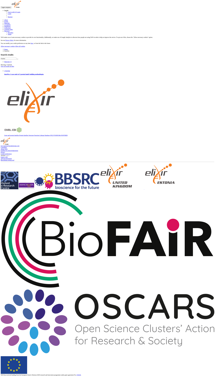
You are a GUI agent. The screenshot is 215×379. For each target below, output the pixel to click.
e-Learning (7, 24)
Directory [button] (7, 31)
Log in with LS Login (14, 12)
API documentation (6, 158)
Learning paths (8, 29)
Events (6, 21)
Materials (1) (8, 62)
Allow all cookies (20, 46)
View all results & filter (7, 66)
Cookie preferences (6, 154)
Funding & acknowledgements (9, 150)
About (6, 20)
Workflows (7, 26)
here (32, 43)
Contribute (4, 147)
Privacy (3, 152)
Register (10, 17)
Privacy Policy (9, 40)
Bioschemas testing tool (7, 160)
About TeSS (4, 149)
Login (9, 13)
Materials (7, 23)
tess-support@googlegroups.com (10, 146)
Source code (4, 157)
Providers (10, 32)
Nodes (9, 34)
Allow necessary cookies (8, 46)
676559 (79, 375)
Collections (7, 28)
